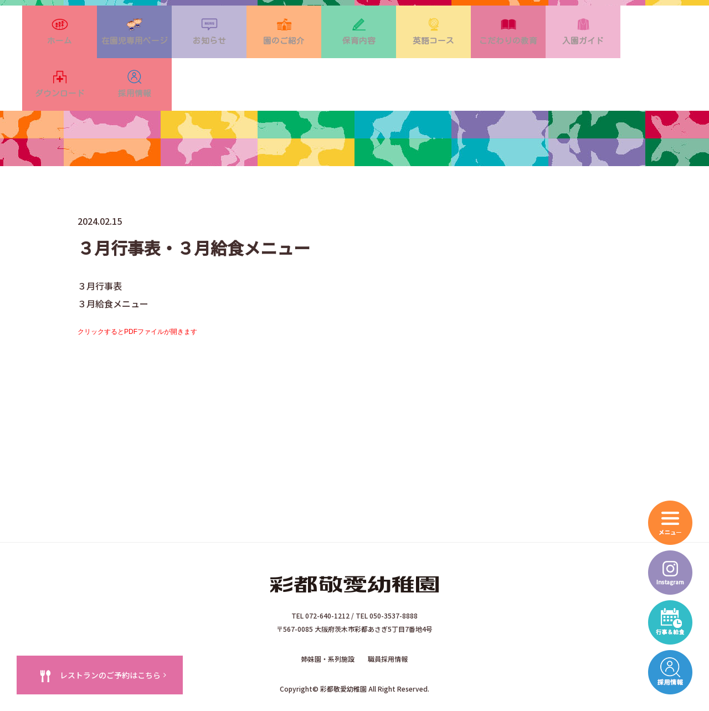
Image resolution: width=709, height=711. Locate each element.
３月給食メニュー (113, 269)
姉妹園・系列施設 (327, 624)
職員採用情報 (388, 624)
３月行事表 (100, 251)
